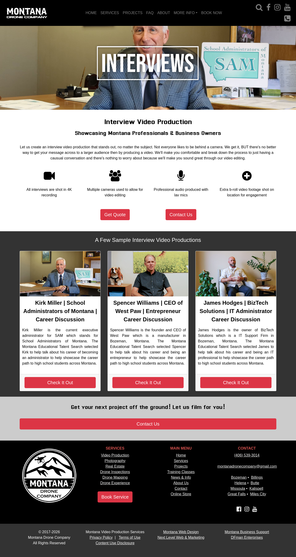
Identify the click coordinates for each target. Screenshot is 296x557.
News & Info (181, 477)
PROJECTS (132, 13)
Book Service (115, 496)
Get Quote (115, 214)
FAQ (150, 13)
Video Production (115, 455)
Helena (240, 483)
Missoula (238, 488)
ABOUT (163, 13)
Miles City (258, 494)
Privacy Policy (101, 537)
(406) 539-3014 (246, 455)
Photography (115, 461)
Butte (255, 483)
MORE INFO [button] (184, 13)
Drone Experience (115, 483)
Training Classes (181, 472)
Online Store (181, 494)
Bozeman (239, 477)
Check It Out (60, 382)
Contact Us (181, 214)
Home (181, 455)
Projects (181, 466)
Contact (181, 488)
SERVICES (109, 13)
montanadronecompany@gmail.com (247, 466)
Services (181, 461)
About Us (181, 483)
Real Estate (115, 466)
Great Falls (237, 494)
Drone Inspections (115, 472)
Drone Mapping (115, 477)
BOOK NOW (211, 13)
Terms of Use (129, 537)
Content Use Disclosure (115, 543)
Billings (257, 477)
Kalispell (256, 488)
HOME (91, 13)
